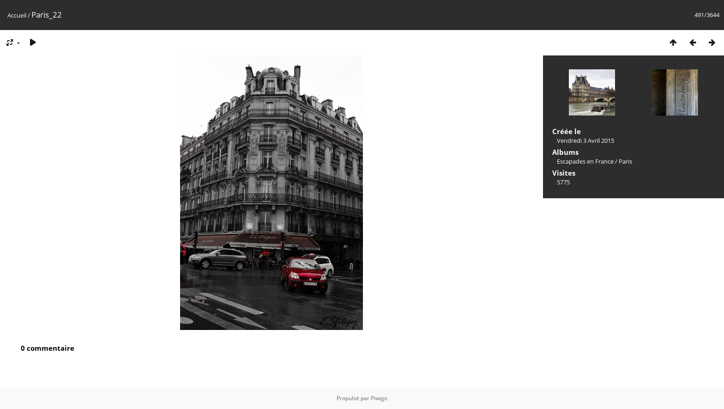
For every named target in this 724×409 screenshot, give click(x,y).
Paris (625, 161)
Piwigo (379, 398)
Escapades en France (585, 161)
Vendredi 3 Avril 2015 (585, 140)
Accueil (16, 15)
